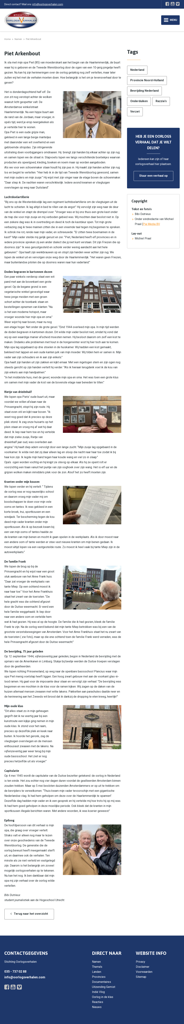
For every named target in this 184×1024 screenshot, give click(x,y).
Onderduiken (139, 101)
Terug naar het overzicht (31, 913)
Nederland (137, 70)
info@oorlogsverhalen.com (47, 4)
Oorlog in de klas (102, 997)
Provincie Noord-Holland (147, 80)
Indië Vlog (98, 992)
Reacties (97, 1002)
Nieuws (97, 1007)
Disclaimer (142, 966)
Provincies (98, 977)
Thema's (97, 966)
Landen (96, 971)
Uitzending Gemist (103, 987)
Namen (96, 961)
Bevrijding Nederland (144, 90)
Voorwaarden (144, 971)
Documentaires (101, 982)
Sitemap (141, 977)
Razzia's (161, 101)
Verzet (135, 111)
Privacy (140, 961)
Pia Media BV (151, 224)
